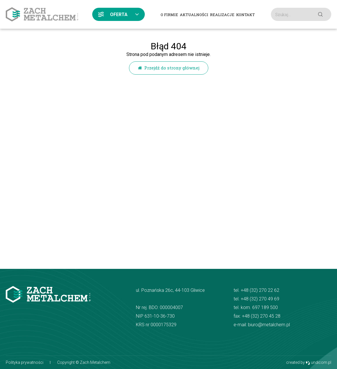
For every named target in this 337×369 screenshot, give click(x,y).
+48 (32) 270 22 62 (260, 290)
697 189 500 (265, 307)
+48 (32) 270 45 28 (261, 316)
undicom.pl (318, 362)
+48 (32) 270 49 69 (260, 299)
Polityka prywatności (24, 362)
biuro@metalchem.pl (269, 324)
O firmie (169, 14)
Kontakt (245, 14)
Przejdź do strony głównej (168, 68)
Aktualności (194, 14)
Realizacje (222, 14)
